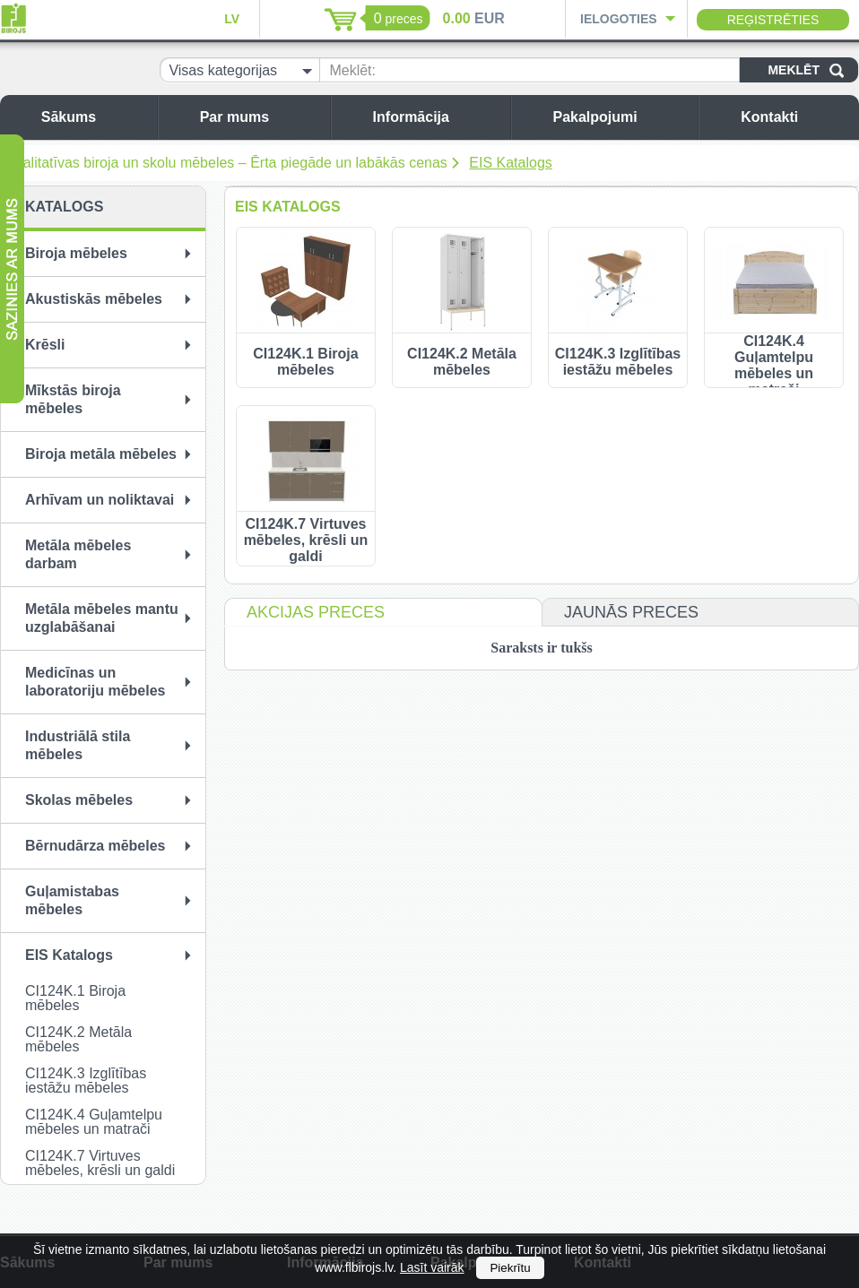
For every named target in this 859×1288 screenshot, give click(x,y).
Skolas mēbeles (79, 800)
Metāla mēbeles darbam (78, 554)
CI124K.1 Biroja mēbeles (75, 998)
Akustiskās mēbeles (93, 299)
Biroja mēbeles (76, 253)
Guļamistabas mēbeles (72, 900)
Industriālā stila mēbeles (77, 745)
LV (231, 19)
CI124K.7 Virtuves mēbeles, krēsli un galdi (100, 1163)
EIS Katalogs (510, 162)
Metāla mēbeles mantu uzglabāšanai (101, 618)
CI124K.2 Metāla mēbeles (78, 1039)
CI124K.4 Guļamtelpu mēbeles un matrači (93, 1122)
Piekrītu (510, 1268)
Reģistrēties (773, 20)
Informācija (437, 117)
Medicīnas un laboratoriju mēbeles (95, 681)
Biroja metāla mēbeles (101, 454)
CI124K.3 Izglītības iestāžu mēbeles (85, 1080)
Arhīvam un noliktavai (99, 499)
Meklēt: (352, 70)
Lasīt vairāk (432, 1267)
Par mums (260, 117)
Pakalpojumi (620, 117)
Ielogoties (618, 19)
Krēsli (45, 344)
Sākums (94, 117)
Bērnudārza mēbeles (95, 845)
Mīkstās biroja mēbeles (73, 399)
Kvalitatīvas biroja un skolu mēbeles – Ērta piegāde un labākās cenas (226, 162)
